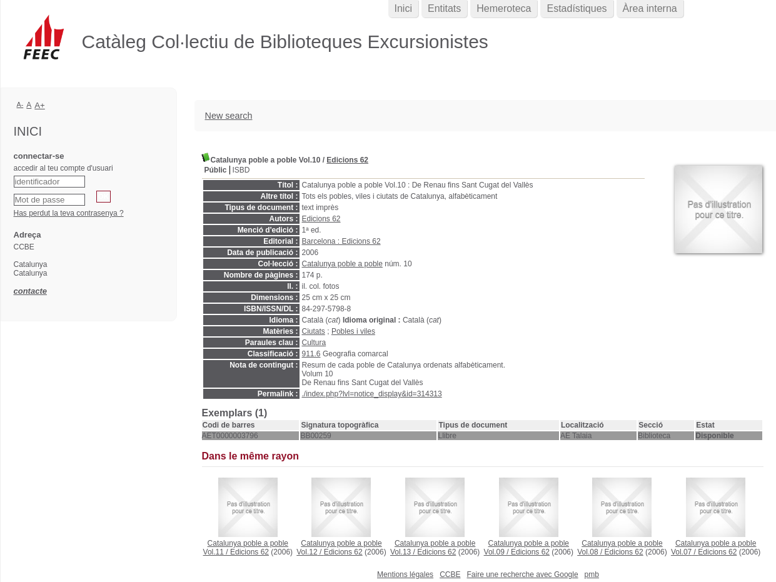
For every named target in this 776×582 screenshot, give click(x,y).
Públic (215, 170)
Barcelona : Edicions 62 (341, 241)
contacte (30, 291)
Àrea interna (650, 8)
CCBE (450, 574)
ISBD (241, 170)
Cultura (314, 342)
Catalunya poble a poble (342, 263)
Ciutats (313, 331)
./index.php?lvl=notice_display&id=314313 (372, 393)
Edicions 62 (347, 160)
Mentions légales (405, 574)
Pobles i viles (353, 331)
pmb (592, 574)
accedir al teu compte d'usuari (63, 168)
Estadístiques (577, 8)
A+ (39, 105)
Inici (403, 8)
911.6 (311, 353)
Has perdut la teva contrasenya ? (69, 213)
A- (20, 104)
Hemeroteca (503, 8)
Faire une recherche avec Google (522, 574)
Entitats (444, 8)
